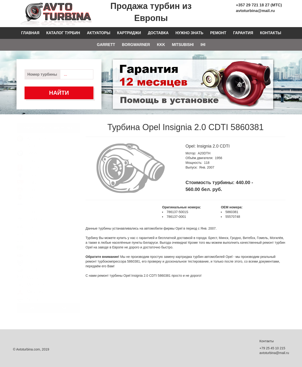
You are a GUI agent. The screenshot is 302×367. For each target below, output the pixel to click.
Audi (26, 141)
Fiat (25, 192)
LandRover (32, 265)
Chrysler (30, 156)
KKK (161, 45)
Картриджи (129, 33)
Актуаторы (98, 33)
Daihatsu (30, 177)
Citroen (29, 163)
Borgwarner (136, 45)
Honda (28, 207)
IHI (203, 45)
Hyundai (29, 214)
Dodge (28, 185)
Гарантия (243, 33)
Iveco (27, 229)
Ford (26, 199)
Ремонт (218, 33)
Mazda (28, 272)
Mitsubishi (183, 45)
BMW (27, 148)
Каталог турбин (63, 33)
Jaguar (28, 236)
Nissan (28, 294)
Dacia (27, 170)
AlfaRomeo (32, 134)
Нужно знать (189, 33)
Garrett (106, 45)
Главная (30, 33)
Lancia (28, 258)
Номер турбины (42, 74)
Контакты (270, 33)
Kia (25, 250)
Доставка (158, 33)
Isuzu (27, 221)
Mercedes (31, 280)
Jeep (26, 243)
